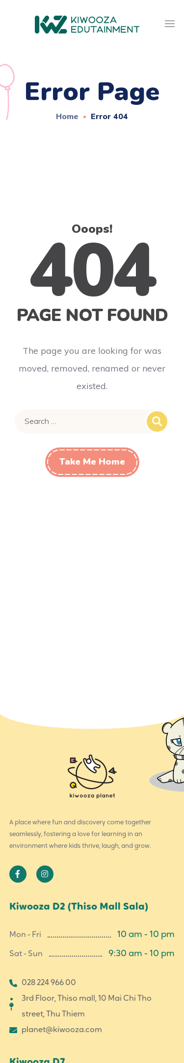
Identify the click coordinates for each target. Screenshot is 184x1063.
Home (67, 116)
